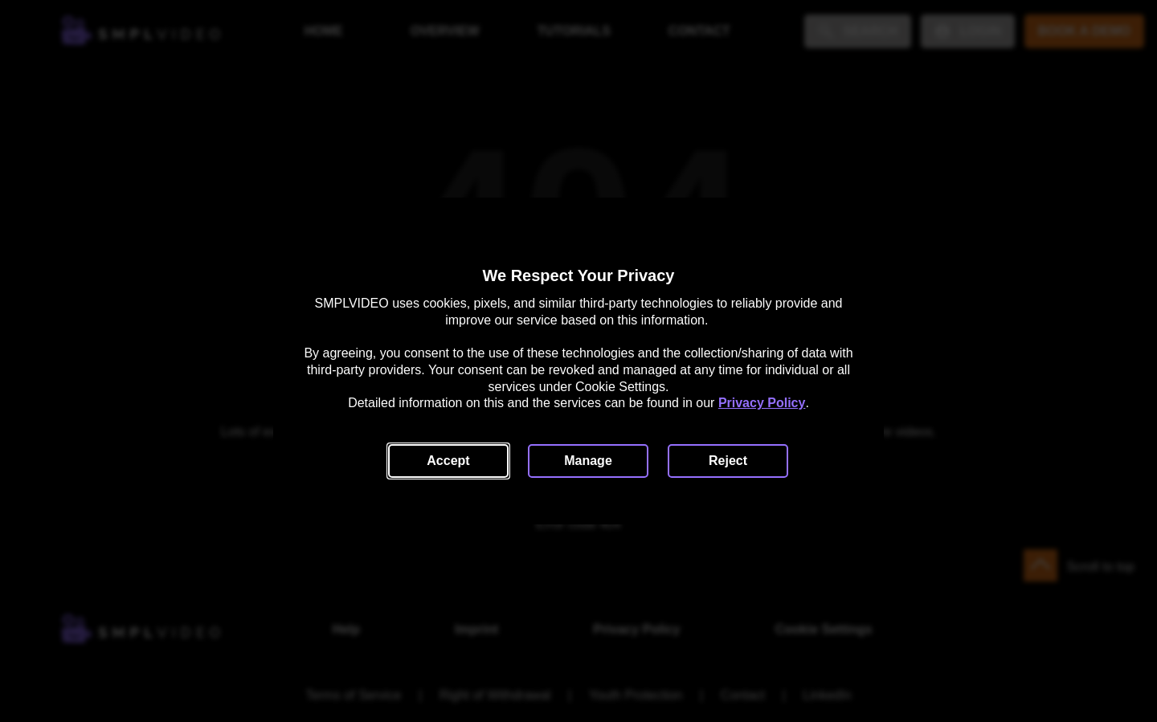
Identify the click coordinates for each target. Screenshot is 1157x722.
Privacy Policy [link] (762, 403)
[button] (448, 461)
